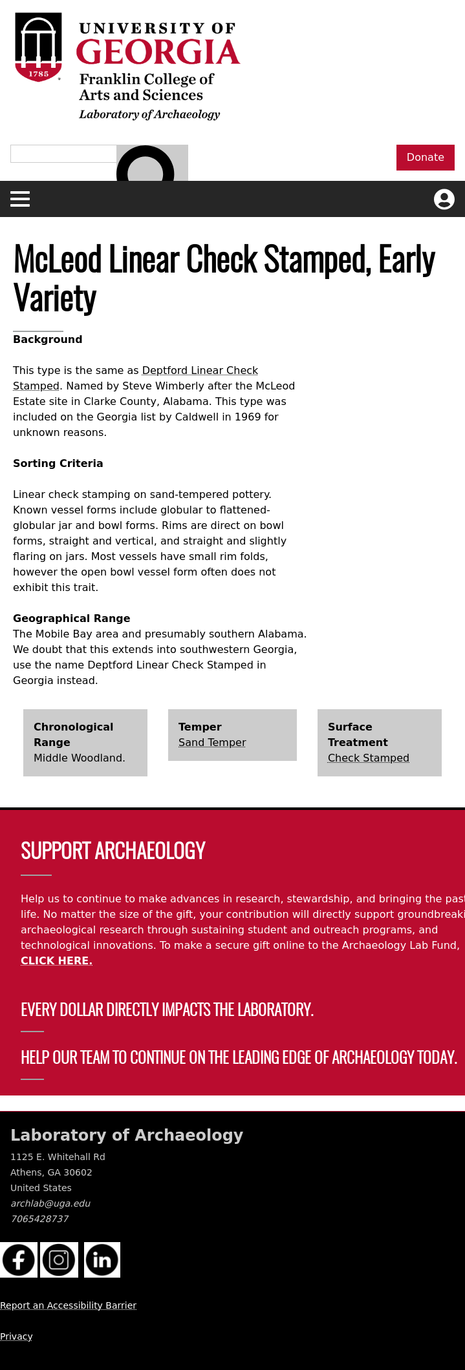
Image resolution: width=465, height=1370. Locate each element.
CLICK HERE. (56, 961)
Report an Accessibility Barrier (68, 1305)
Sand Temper (212, 742)
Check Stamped (368, 758)
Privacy (16, 1336)
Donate (425, 157)
